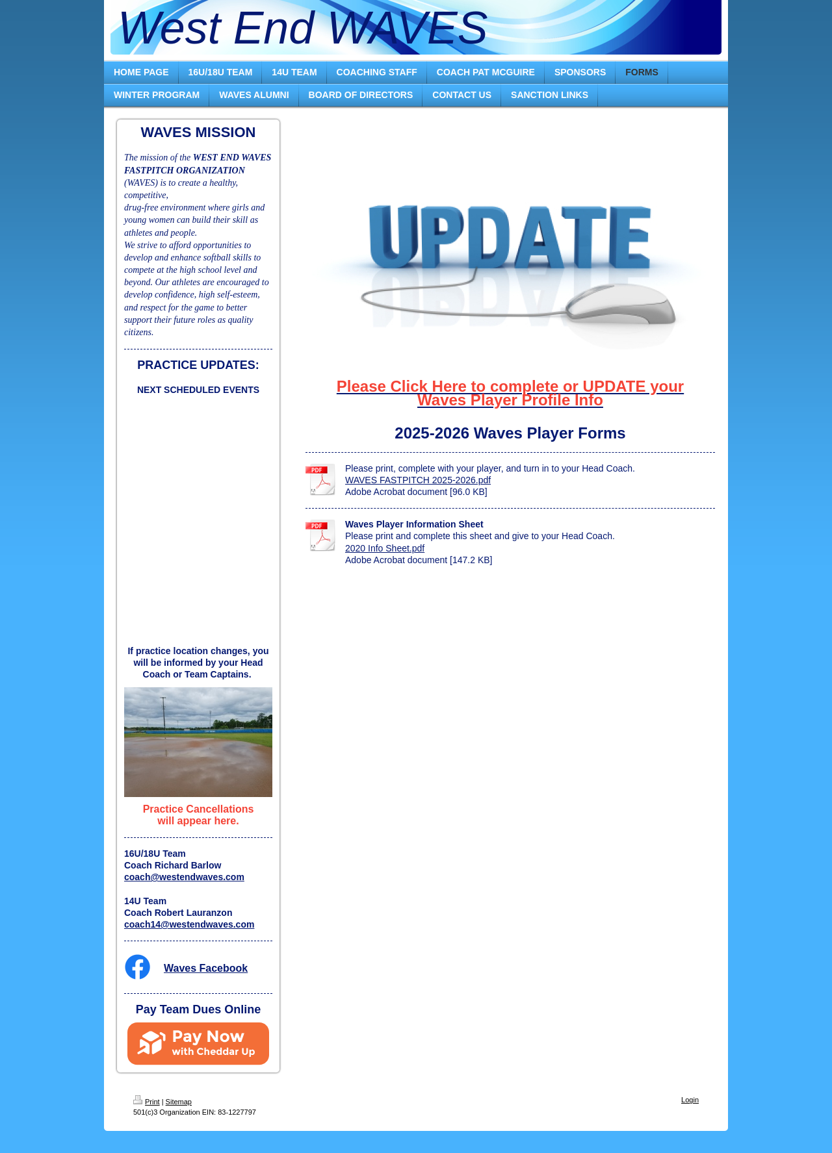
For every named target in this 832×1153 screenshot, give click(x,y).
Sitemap (179, 1102)
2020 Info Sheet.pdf (384, 548)
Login (690, 1100)
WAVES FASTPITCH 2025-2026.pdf (418, 480)
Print (146, 1102)
